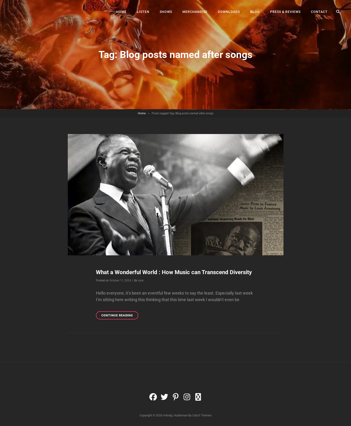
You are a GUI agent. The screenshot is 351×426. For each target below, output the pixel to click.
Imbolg (167, 415)
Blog (255, 12)
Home (121, 12)
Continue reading (120, 316)
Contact (319, 12)
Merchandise (195, 12)
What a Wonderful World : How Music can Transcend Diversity (174, 272)
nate (140, 280)
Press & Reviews (285, 12)
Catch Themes (202, 415)
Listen (143, 12)
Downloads (229, 12)
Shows (166, 12)
